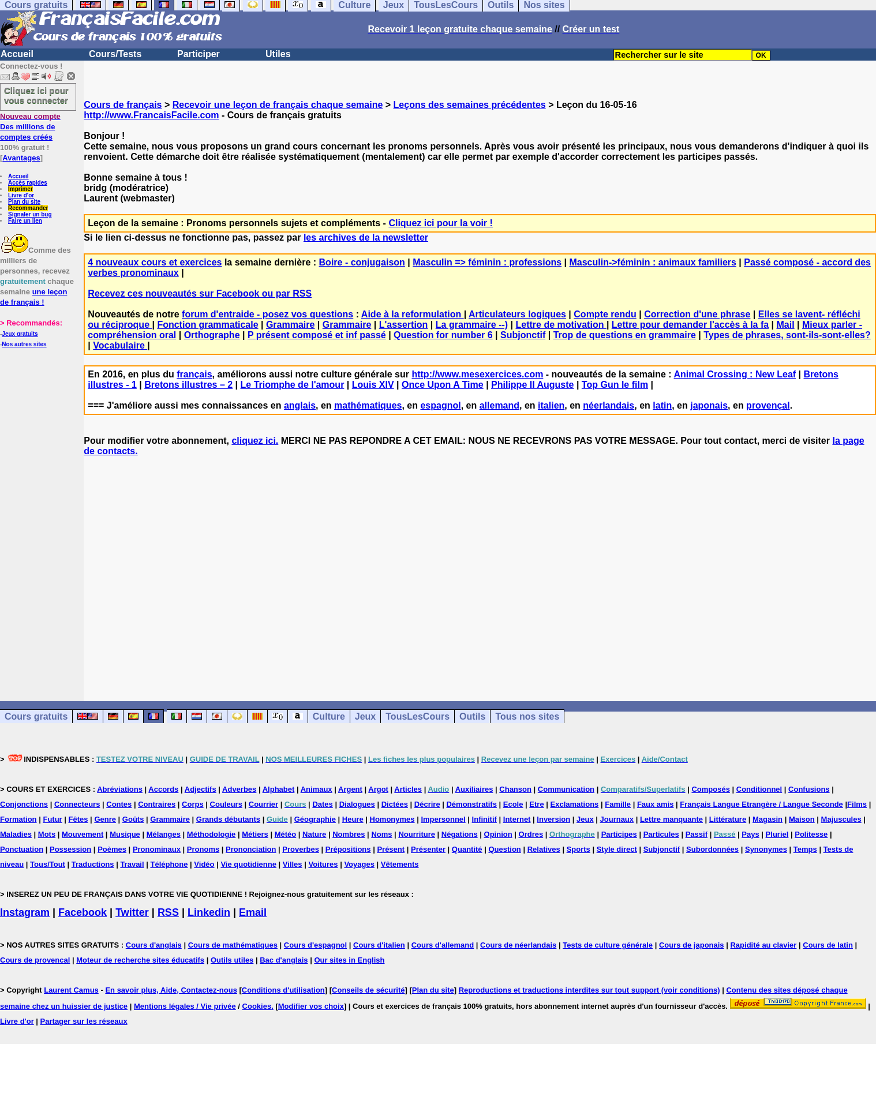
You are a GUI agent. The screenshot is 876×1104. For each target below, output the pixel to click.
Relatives (543, 849)
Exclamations (575, 804)
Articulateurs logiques (517, 314)
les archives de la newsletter (366, 237)
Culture (329, 716)
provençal (768, 405)
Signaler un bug (30, 214)
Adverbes (239, 789)
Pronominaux (157, 849)
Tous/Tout (47, 864)
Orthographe (212, 335)
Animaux (316, 789)
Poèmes (112, 849)
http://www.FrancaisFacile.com (151, 115)
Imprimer (20, 189)
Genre (105, 819)
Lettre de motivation (561, 325)
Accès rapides (27, 182)
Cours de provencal (35, 960)
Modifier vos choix (311, 1006)
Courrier (263, 804)
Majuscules (841, 819)
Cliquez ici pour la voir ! (440, 223)
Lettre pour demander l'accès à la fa (690, 325)
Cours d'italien (379, 945)
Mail (786, 325)
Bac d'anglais (284, 960)
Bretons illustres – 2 (188, 385)
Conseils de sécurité (368, 990)
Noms (381, 834)
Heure (353, 819)
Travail (132, 864)
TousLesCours (417, 716)
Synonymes (766, 849)
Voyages (359, 864)
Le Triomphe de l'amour (293, 385)
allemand (499, 405)
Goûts (133, 819)
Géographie (315, 819)
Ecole (513, 804)
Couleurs (226, 804)
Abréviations (120, 789)
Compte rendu (605, 314)
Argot (378, 789)
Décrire (427, 804)
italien (551, 405)
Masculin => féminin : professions (487, 262)
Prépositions (348, 849)
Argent (350, 789)
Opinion (498, 834)
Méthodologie (211, 834)
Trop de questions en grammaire (624, 335)
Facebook (82, 912)
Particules (661, 834)
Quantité (467, 849)
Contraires (156, 804)
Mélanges (164, 834)
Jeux (365, 716)
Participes (619, 834)
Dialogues (357, 804)
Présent (391, 849)
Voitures (323, 864)
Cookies (257, 1006)
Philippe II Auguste (532, 385)
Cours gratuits (36, 716)
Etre (536, 804)
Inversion (553, 819)
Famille (618, 804)
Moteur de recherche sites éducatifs (140, 960)
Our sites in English (349, 960)
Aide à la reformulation (412, 314)
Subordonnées (712, 849)
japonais (709, 405)
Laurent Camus (71, 990)
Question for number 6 (443, 335)
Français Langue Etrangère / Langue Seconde (761, 804)
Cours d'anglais (154, 945)
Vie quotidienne (248, 864)
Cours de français (123, 105)
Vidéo (204, 864)
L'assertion (403, 325)
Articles (408, 789)
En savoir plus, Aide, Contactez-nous (171, 990)
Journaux (617, 819)
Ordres (531, 834)
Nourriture (416, 834)
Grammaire (290, 325)
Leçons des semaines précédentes (470, 105)
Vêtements (400, 864)
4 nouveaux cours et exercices (155, 262)
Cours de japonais (691, 945)
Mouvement (82, 834)
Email (253, 912)
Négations (459, 834)
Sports (578, 849)
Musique (125, 834)
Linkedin (209, 912)
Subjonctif (522, 335)
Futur (52, 819)
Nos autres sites (24, 344)
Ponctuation (21, 849)
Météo (286, 834)
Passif (696, 834)
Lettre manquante (671, 819)
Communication (566, 789)
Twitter (132, 912)
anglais (300, 405)
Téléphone (169, 864)
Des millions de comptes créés (30, 126)
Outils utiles (232, 960)
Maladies (16, 834)
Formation (18, 819)
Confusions (809, 789)
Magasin (768, 819)
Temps (805, 849)
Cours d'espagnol (315, 945)
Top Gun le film (615, 385)
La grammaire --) (472, 325)
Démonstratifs (471, 804)
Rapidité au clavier (763, 945)
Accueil (17, 54)
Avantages (21, 158)
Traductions (93, 864)
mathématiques (368, 405)
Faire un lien (25, 221)
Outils (472, 716)
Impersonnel (443, 819)
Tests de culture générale (608, 945)
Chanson (515, 789)
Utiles (278, 54)
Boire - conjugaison (362, 262)
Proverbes (300, 849)
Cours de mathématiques (233, 945)
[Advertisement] (480, 568)
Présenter (428, 849)
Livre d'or (21, 195)
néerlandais (608, 405)
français (194, 374)
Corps (193, 804)
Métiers (255, 834)
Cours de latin (828, 945)
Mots (46, 834)
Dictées (394, 804)
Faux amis (655, 804)
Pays (750, 834)
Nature (314, 834)
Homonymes (392, 819)
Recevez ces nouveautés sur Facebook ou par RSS (200, 293)
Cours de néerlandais (518, 945)
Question (504, 849)
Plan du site (24, 202)
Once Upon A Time (443, 385)
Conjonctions (24, 804)
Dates (322, 804)
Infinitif (484, 819)
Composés (710, 789)
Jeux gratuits (20, 334)
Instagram (25, 912)
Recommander (28, 208)
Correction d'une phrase (697, 314)
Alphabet (279, 789)
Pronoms (203, 849)
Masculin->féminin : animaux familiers (652, 262)
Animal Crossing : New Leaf (735, 374)
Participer (198, 54)
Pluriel (777, 834)
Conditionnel (759, 789)
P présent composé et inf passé (317, 335)
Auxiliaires (474, 789)
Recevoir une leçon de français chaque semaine (278, 105)
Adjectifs (200, 789)
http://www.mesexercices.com (477, 374)
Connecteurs (77, 804)
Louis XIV (373, 385)
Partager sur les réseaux (84, 1021)
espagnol (440, 405)
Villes (292, 864)
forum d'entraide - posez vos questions (267, 314)
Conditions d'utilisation (283, 990)
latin (662, 405)
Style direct (617, 849)
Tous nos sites (527, 716)
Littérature (727, 819)
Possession (70, 849)
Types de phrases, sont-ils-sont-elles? (787, 335)
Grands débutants (228, 819)
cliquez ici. (254, 441)
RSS (168, 912)
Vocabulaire (120, 345)
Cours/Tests (115, 54)
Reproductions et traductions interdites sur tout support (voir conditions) (589, 990)
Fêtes (78, 819)
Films (857, 804)
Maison (802, 819)
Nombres (348, 834)
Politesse (811, 834)
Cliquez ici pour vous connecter (36, 95)
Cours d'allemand (442, 945)
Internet (517, 819)
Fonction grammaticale (207, 325)
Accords (163, 789)
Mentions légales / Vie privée (185, 1006)
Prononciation (251, 849)
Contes (119, 804)
